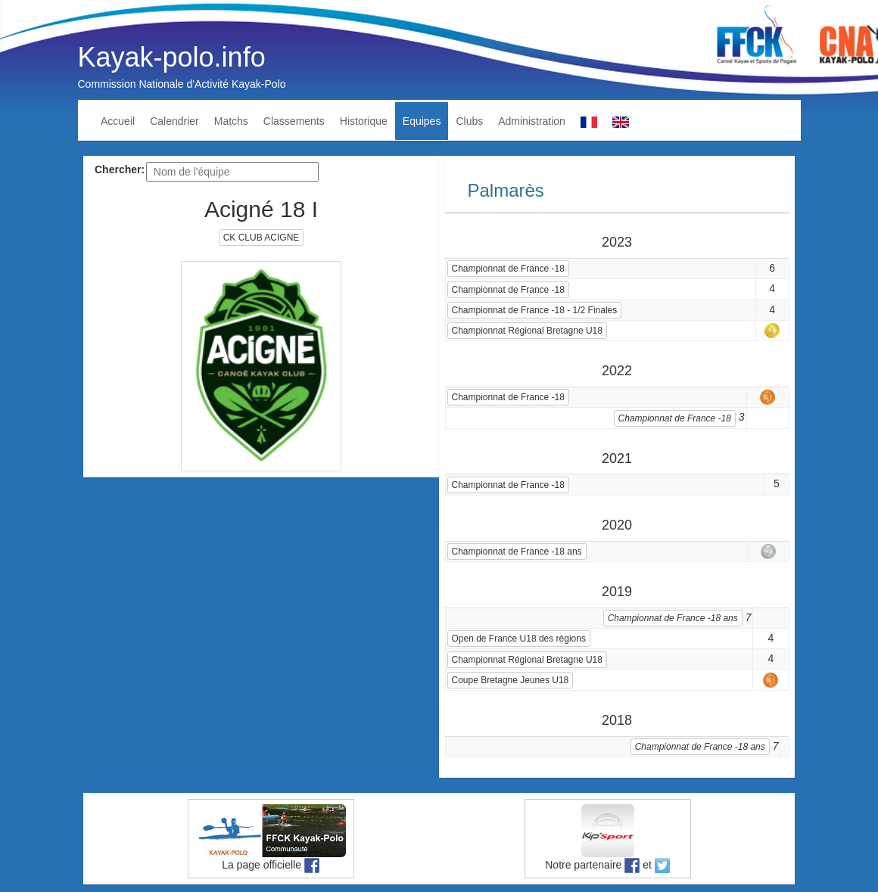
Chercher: (120, 169)
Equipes (422, 121)
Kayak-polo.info (172, 57)
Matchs (231, 121)
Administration (531, 121)
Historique (364, 121)
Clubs (469, 121)
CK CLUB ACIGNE (261, 237)
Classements (294, 121)
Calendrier (174, 121)
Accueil (118, 121)
